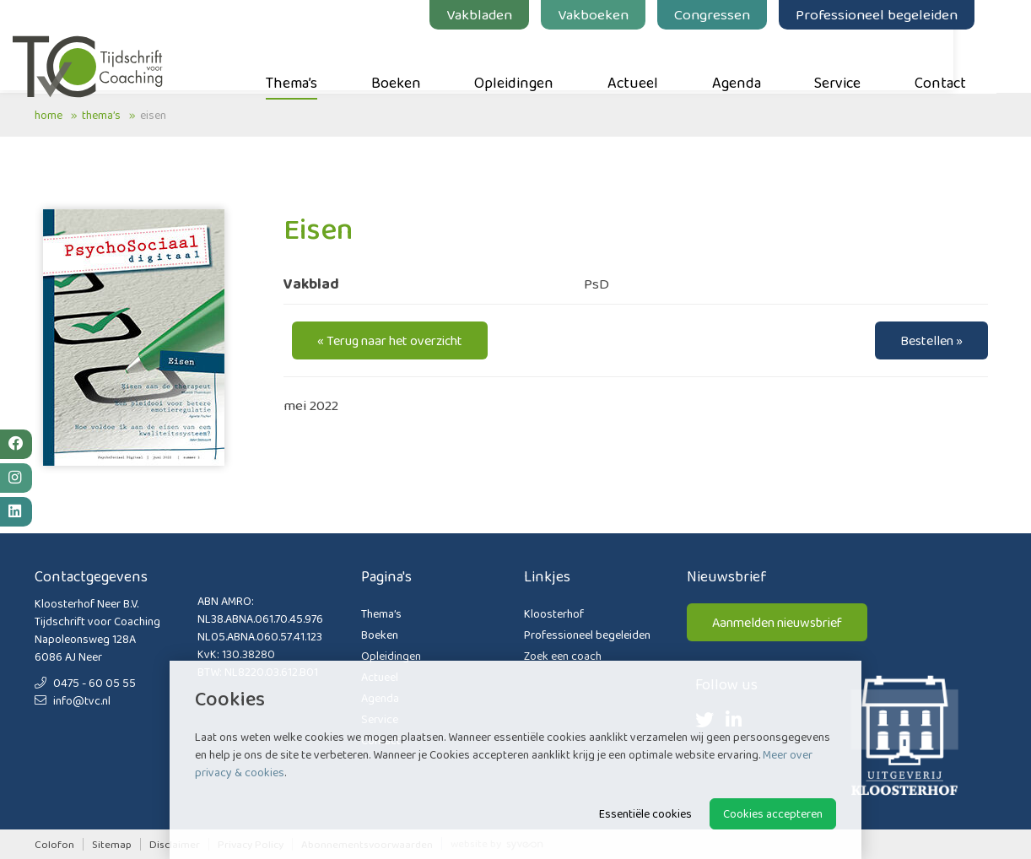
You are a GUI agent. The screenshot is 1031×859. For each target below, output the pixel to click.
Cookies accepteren (773, 813)
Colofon (54, 844)
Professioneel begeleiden (899, 14)
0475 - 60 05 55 (85, 682)
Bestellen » (931, 340)
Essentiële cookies (645, 813)
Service (859, 60)
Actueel (654, 60)
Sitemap (112, 844)
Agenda (758, 60)
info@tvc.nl (73, 700)
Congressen (734, 14)
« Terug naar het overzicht (389, 340)
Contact (962, 60)
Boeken (418, 60)
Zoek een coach (563, 655)
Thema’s (313, 60)
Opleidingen (535, 60)
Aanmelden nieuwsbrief (777, 622)
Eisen (153, 114)
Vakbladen (501, 14)
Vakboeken (615, 14)
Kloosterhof (554, 613)
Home (48, 114)
